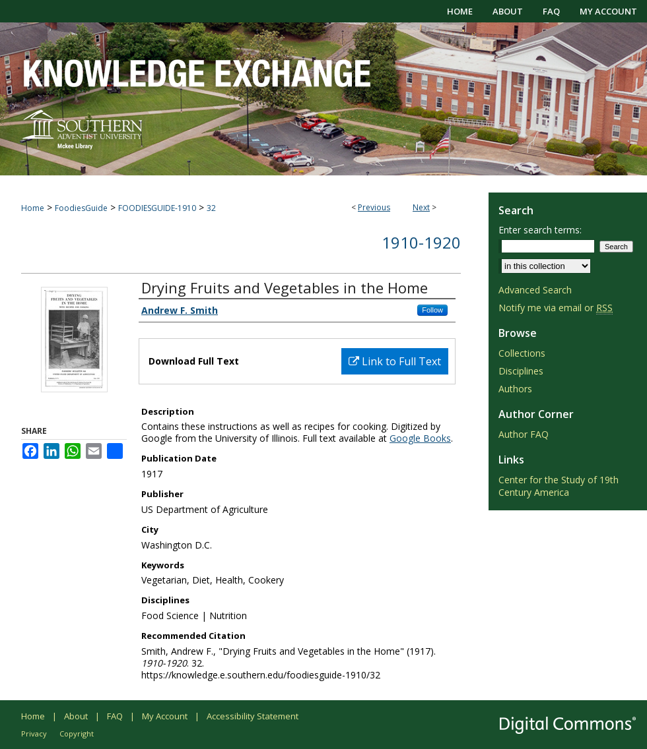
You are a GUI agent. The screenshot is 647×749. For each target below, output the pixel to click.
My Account (164, 716)
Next (421, 207)
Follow (432, 310)
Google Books (420, 438)
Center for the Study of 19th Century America (558, 485)
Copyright (76, 733)
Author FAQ (523, 434)
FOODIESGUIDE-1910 (157, 208)
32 (211, 208)
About (76, 716)
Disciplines (520, 371)
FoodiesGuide (81, 208)
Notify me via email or (555, 307)
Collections (521, 353)
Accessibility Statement (252, 716)
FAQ (115, 716)
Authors (515, 388)
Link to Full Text (395, 361)
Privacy (34, 733)
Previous (374, 207)
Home (32, 208)
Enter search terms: (540, 230)
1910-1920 (421, 242)
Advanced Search (535, 290)
